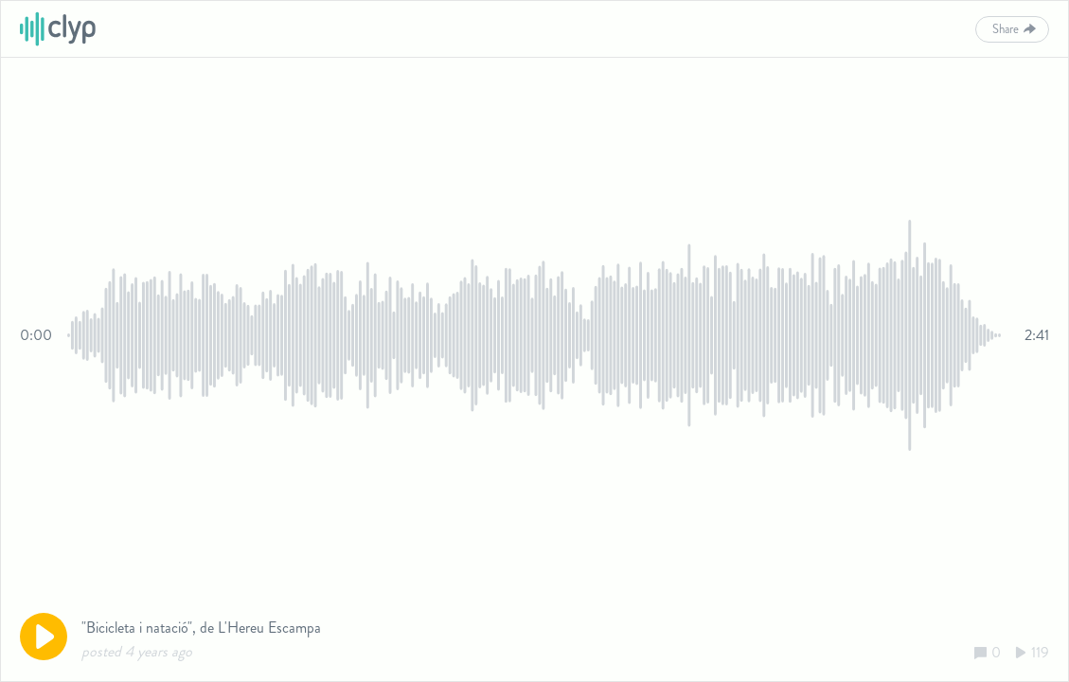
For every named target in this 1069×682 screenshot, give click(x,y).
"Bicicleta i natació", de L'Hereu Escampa (201, 627)
